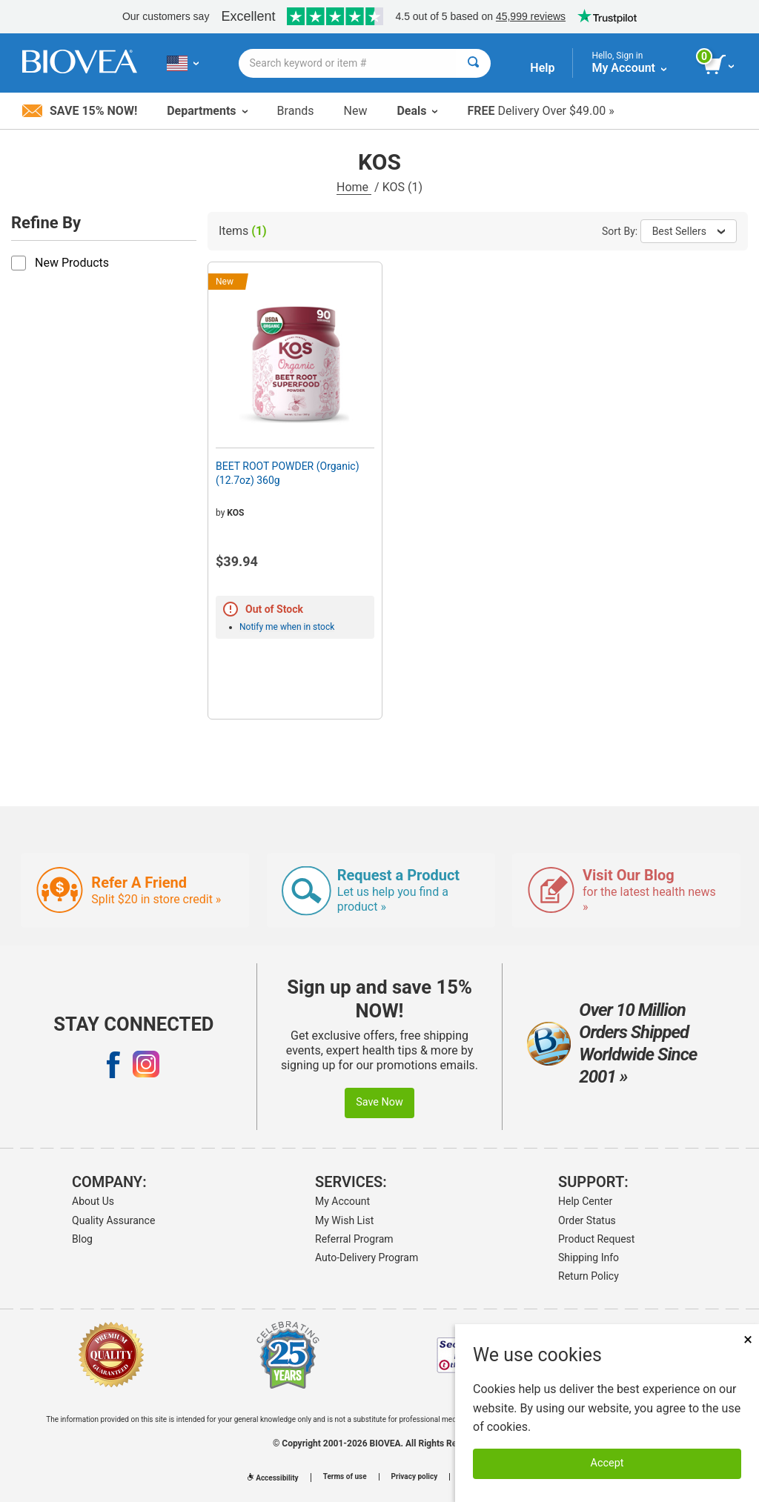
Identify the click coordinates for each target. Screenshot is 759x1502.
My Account (342, 1201)
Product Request (596, 1239)
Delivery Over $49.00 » (540, 111)
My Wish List (344, 1220)
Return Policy (588, 1276)
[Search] (473, 63)
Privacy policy (414, 1477)
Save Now (379, 1102)
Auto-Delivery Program (366, 1257)
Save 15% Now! (79, 111)
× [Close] (747, 1339)
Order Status (587, 1220)
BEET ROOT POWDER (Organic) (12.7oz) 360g (287, 472)
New (356, 111)
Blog (82, 1239)
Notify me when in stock (286, 627)
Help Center (585, 1201)
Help (542, 68)
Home (354, 187)
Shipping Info (588, 1257)
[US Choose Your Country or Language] (183, 63)
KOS (235, 513)
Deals (417, 111)
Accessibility (273, 1478)
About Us (93, 1201)
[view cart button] (720, 65)
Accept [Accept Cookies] (607, 1463)
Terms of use (345, 1477)
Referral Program (354, 1239)
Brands (295, 111)
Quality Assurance (113, 1220)
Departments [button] (207, 111)
